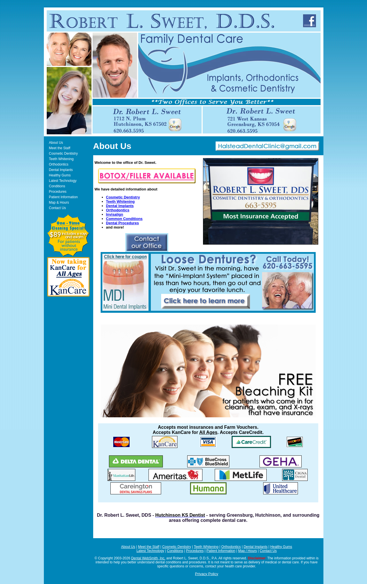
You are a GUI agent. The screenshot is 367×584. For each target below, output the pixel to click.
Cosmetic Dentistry (63, 154)
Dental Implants (61, 170)
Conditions (57, 186)
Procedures (58, 192)
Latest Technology (63, 181)
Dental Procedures (122, 223)
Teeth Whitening (61, 159)
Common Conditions (124, 219)
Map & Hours (59, 202)
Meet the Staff (60, 148)
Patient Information (63, 197)
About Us (56, 143)
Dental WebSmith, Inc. (148, 558)
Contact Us (57, 208)
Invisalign (114, 214)
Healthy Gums (60, 175)
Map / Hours (247, 551)
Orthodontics (59, 164)
